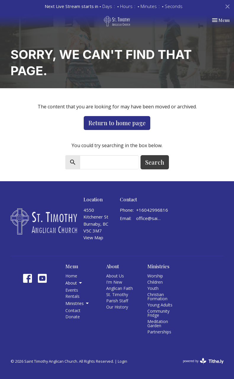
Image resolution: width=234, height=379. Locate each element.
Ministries (158, 266)
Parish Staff (117, 300)
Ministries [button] (77, 303)
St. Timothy (117, 294)
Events (71, 290)
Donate (72, 316)
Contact (72, 310)
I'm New (114, 282)
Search (154, 162)
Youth (153, 288)
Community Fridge (158, 313)
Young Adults (159, 305)
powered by (203, 361)
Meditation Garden (157, 323)
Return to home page (117, 123)
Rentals (72, 296)
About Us (115, 276)
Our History (117, 307)
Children (155, 282)
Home (71, 276)
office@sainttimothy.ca (149, 218)
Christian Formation (157, 296)
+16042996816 (152, 210)
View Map (93, 237)
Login (122, 361)
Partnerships (159, 332)
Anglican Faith (119, 288)
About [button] (74, 283)
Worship (155, 276)
